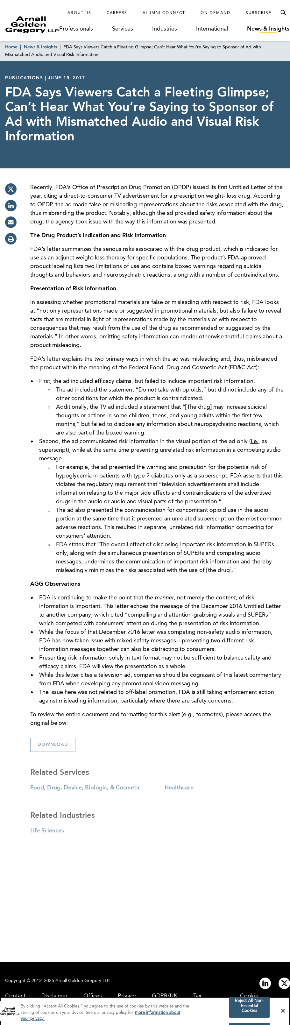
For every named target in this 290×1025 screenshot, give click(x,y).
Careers (117, 13)
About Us (79, 13)
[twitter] (11, 189)
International (212, 29)
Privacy (127, 996)
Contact (15, 996)
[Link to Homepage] (32, 24)
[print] (11, 238)
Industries (164, 29)
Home (11, 47)
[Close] (283, 1013)
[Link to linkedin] (265, 983)
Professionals (76, 29)
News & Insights (268, 29)
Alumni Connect (164, 13)
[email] (11, 222)
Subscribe (259, 13)
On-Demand (215, 13)
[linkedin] (11, 205)
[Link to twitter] (284, 983)
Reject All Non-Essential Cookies (249, 1008)
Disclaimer (54, 996)
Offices (92, 996)
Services (122, 29)
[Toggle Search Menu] (283, 12)
